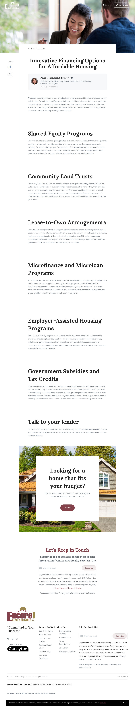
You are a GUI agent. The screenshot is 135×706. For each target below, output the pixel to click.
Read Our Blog (45, 651)
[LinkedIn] (12, 638)
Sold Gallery (63, 648)
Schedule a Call (65, 637)
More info (103, 703)
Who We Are (29, 5)
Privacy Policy (123, 676)
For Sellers (55, 5)
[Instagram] (17, 638)
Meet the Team (45, 635)
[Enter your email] (62, 567)
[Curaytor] (17, 651)
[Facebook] (8, 638)
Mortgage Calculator (67, 651)
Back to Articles (38, 48)
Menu (106, 5)
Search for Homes (46, 631)
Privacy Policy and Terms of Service (67, 588)
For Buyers (42, 5)
